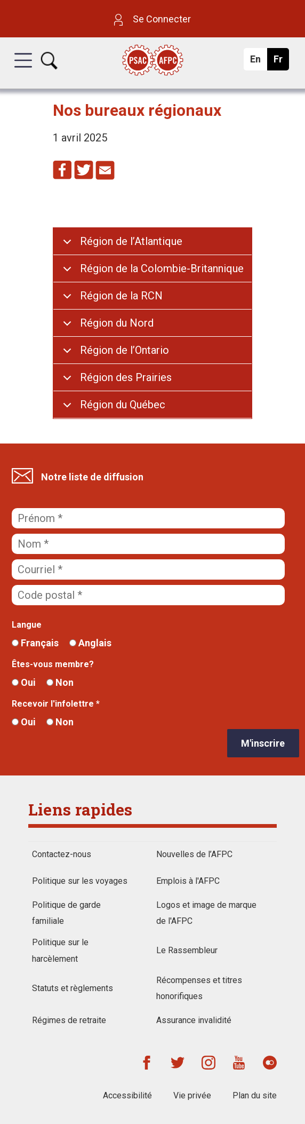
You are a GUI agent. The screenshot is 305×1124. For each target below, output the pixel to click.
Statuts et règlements (72, 988)
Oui (24, 682)
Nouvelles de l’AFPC (194, 854)
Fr (281, 61)
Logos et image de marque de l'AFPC (206, 913)
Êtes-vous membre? (53, 664)
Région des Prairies (126, 377)
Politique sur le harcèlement (60, 950)
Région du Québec (122, 404)
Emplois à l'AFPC (188, 881)
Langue (27, 625)
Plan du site (254, 1095)
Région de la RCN (121, 295)
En (258, 61)
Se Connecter (152, 19)
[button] (23, 70)
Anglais (90, 642)
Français (35, 642)
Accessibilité (127, 1095)
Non (60, 682)
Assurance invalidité (193, 1020)
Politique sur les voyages (79, 881)
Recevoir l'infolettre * (56, 704)
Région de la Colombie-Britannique (162, 268)
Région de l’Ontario (124, 350)
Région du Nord (117, 322)
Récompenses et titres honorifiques (199, 988)
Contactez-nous (61, 854)
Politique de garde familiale (66, 913)
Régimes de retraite (69, 1020)
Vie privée (192, 1095)
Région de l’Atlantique (131, 241)
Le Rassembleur (187, 950)
